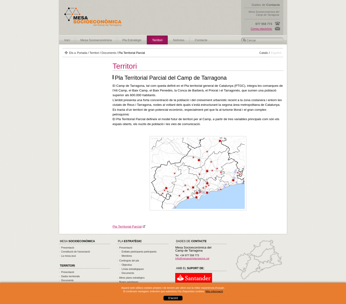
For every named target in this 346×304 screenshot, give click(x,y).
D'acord (173, 298)
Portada (82, 53)
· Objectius (126, 264)
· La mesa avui (67, 255)
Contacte (201, 40)
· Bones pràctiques (127, 281)
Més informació (214, 291)
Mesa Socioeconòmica (96, 40)
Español (276, 53)
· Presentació (66, 247)
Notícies (178, 40)
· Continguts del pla (128, 260)
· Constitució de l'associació (74, 251)
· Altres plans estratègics (131, 277)
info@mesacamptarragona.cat (192, 258)
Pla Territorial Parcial (127, 226)
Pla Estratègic (131, 40)
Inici (67, 40)
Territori (157, 40)
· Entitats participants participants (138, 251)
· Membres (126, 255)
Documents (109, 53)
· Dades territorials (69, 276)
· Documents (66, 280)
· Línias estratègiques (132, 269)
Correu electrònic (261, 29)
